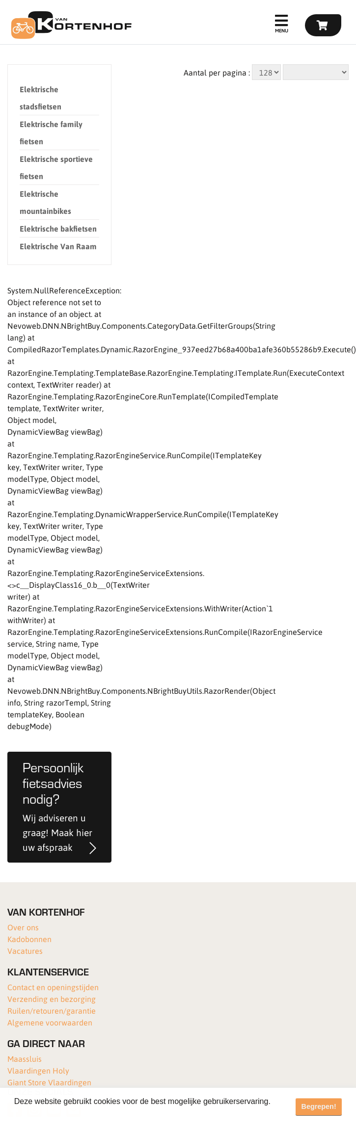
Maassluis (24, 1058)
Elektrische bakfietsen (58, 228)
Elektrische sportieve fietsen (56, 167)
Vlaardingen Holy (38, 1070)
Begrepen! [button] (318, 1106)
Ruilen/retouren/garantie (51, 1010)
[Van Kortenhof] (70, 25)
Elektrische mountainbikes (45, 202)
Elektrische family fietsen (51, 132)
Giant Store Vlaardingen (49, 1082)
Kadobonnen (29, 939)
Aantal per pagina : (217, 72)
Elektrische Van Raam (58, 246)
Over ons (23, 927)
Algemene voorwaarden (49, 1022)
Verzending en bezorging (51, 999)
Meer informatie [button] (43, 1114)
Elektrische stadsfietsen (40, 97)
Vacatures (25, 951)
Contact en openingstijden (53, 987)
